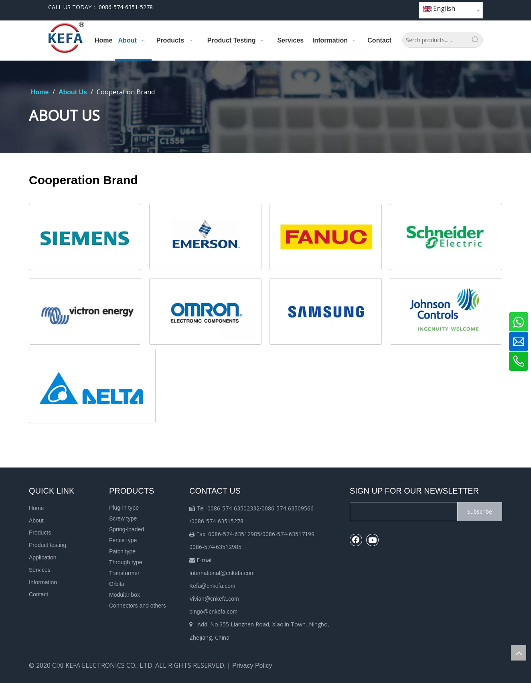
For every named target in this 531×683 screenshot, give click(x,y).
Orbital (117, 584)
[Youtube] (387, 7)
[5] (85, 311)
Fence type (123, 540)
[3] (446, 237)
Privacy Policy (252, 665)
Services (40, 570)
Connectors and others (137, 605)
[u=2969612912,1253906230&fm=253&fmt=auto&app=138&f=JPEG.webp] (85, 237)
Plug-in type (124, 507)
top (518, 653)
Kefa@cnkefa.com (212, 586)
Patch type (122, 551)
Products (40, 532)
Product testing (47, 545)
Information (43, 582)
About (36, 520)
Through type (125, 562)
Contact (38, 594)
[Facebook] (374, 7)
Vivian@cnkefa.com (214, 599)
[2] (326, 237)
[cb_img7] (326, 311)
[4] (92, 386)
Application (43, 557)
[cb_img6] (205, 311)
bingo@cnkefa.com (213, 611)
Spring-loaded (126, 529)
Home (36, 508)
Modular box (124, 595)
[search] (402, 511)
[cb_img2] (205, 237)
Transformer (124, 573)
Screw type (123, 518)
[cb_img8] (446, 311)
